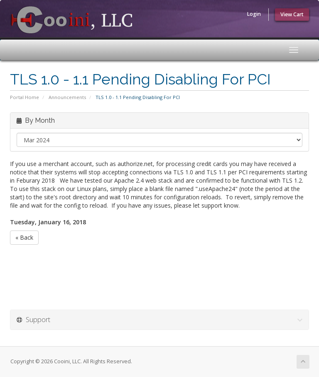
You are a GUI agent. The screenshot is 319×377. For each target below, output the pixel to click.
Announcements (67, 97)
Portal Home (24, 97)
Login (254, 13)
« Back (24, 237)
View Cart (292, 14)
